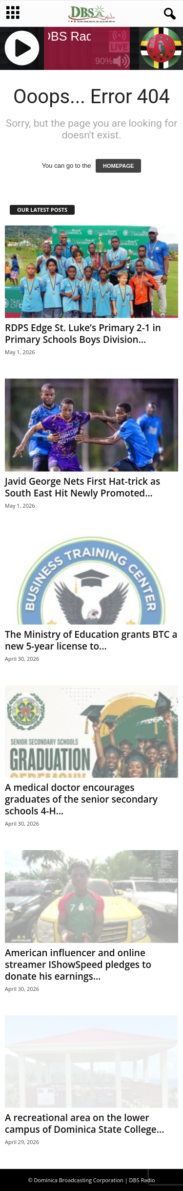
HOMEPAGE (118, 166)
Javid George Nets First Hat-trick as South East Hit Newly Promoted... (82, 487)
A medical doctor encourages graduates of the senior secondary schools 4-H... (81, 799)
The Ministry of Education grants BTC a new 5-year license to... (91, 640)
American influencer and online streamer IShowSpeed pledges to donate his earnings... (78, 964)
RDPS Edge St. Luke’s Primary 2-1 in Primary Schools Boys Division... (83, 333)
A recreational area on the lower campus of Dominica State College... (84, 1123)
